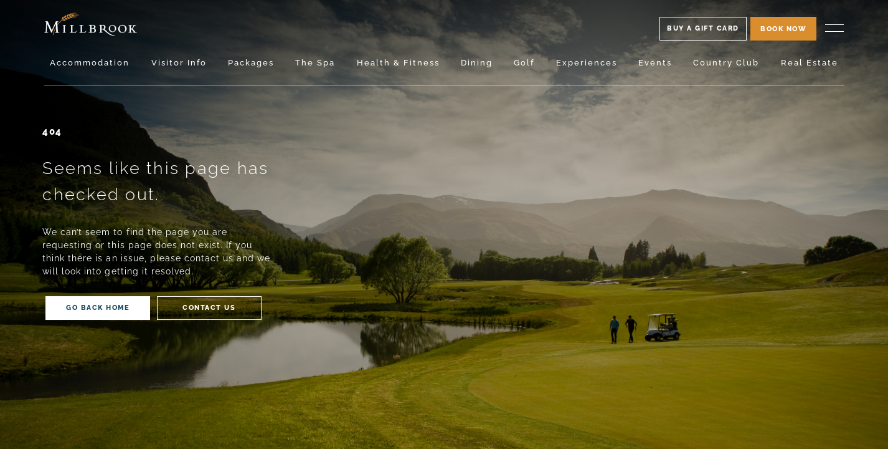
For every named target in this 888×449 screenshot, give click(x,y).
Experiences (586, 62)
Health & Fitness (398, 62)
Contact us (208, 307)
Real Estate (809, 62)
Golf (524, 62)
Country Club (726, 62)
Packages (251, 62)
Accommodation (90, 62)
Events (655, 62)
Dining (477, 62)
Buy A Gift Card (703, 28)
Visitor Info (179, 62)
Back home (98, 307)
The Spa (315, 62)
